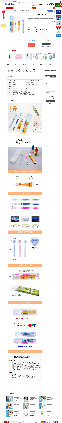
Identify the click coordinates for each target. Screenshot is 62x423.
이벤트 (38, 7)
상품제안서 (48, 46)
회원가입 (43, 0)
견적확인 (50, 103)
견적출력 (43, 46)
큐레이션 (24, 7)
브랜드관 (29, 7)
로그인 (41, 0)
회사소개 (55, 0)
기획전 (20, 7)
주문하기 (31, 45)
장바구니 (49, 0)
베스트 (16, 7)
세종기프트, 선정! (26, 2)
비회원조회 (46, 0)
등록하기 (50, 101)
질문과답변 (51, 0)
